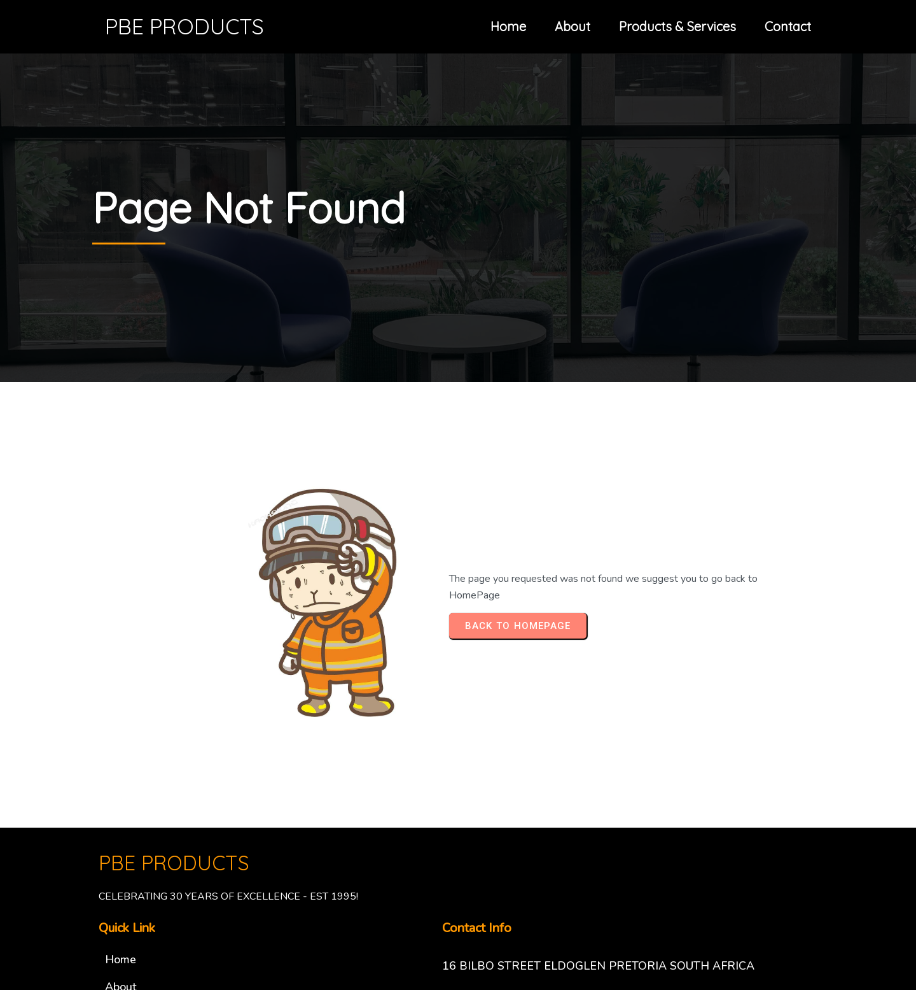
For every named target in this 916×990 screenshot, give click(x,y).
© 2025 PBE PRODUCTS (458, 917)
